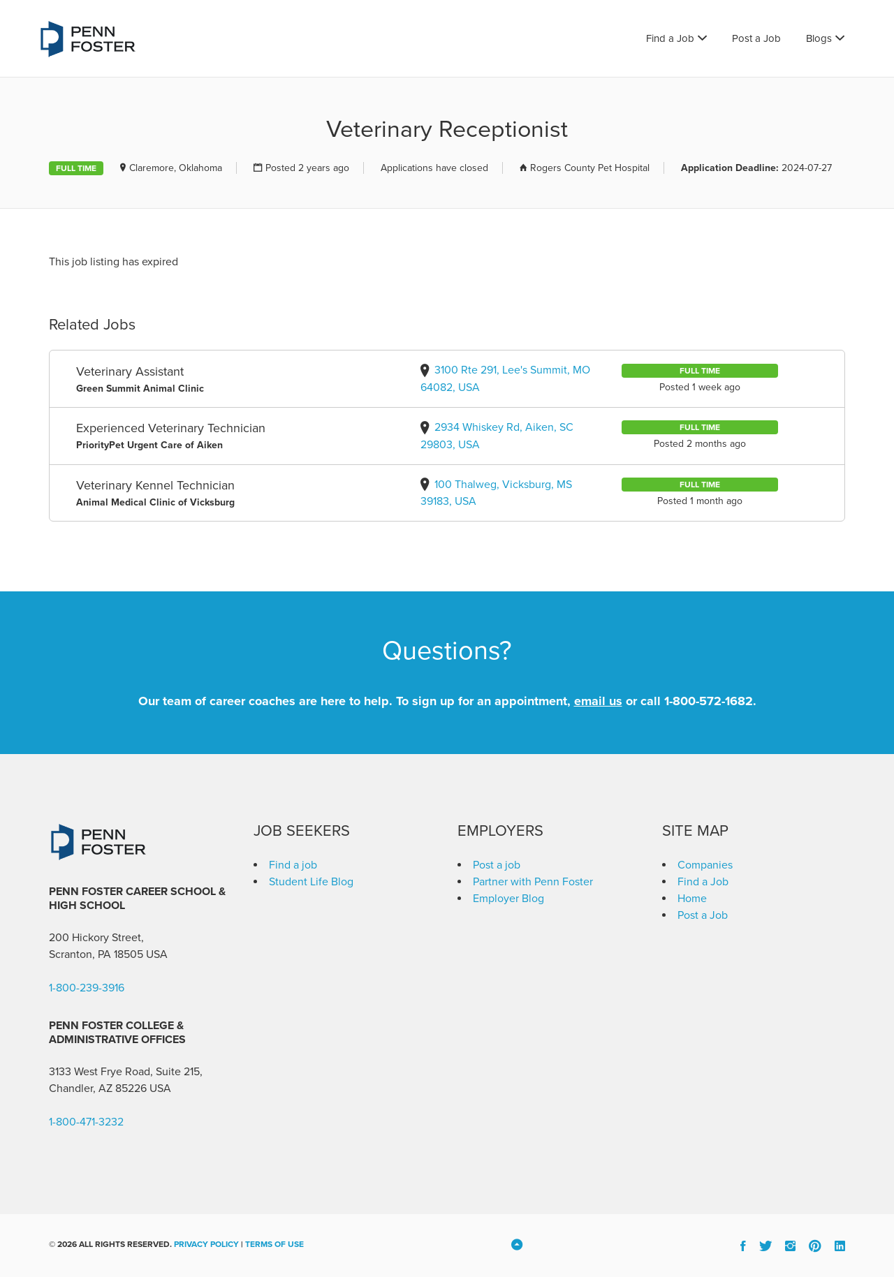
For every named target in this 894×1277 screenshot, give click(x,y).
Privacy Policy (206, 1244)
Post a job (496, 865)
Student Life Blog (311, 882)
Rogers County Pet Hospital (590, 168)
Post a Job (756, 38)
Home (692, 899)
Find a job (293, 865)
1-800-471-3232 (86, 1122)
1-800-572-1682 (708, 701)
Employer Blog (508, 899)
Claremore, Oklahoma (175, 168)
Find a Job (670, 38)
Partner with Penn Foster (533, 882)
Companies (705, 865)
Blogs (819, 38)
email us (598, 701)
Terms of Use (274, 1244)
